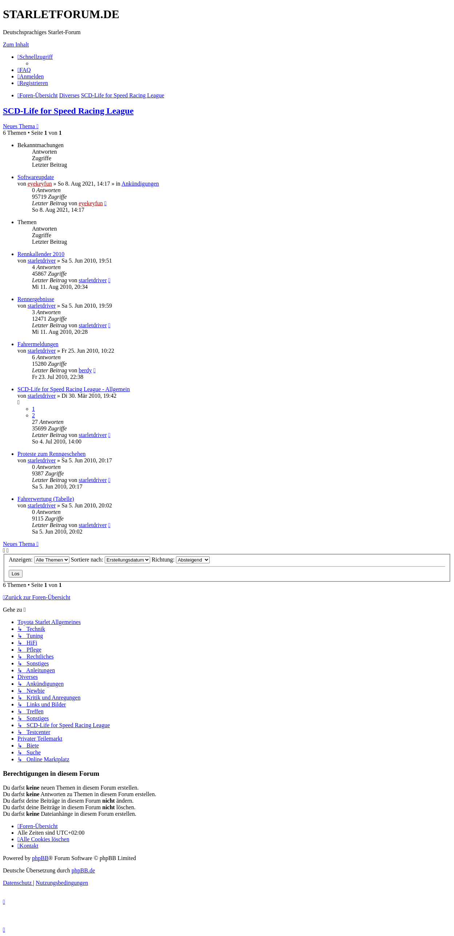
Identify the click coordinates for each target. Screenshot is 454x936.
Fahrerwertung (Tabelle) (45, 499)
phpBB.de (83, 870)
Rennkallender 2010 (40, 254)
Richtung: (181, 559)
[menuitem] (24, 70)
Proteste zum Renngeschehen (51, 454)
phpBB (40, 858)
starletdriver (42, 261)
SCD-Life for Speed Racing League (68, 111)
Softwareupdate (35, 177)
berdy (85, 370)
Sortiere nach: (110, 559)
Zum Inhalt (16, 44)
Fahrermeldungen (38, 344)
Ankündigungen (140, 184)
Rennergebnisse (35, 299)
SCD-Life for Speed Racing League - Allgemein (73, 389)
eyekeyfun (40, 184)
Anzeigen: (39, 559)
